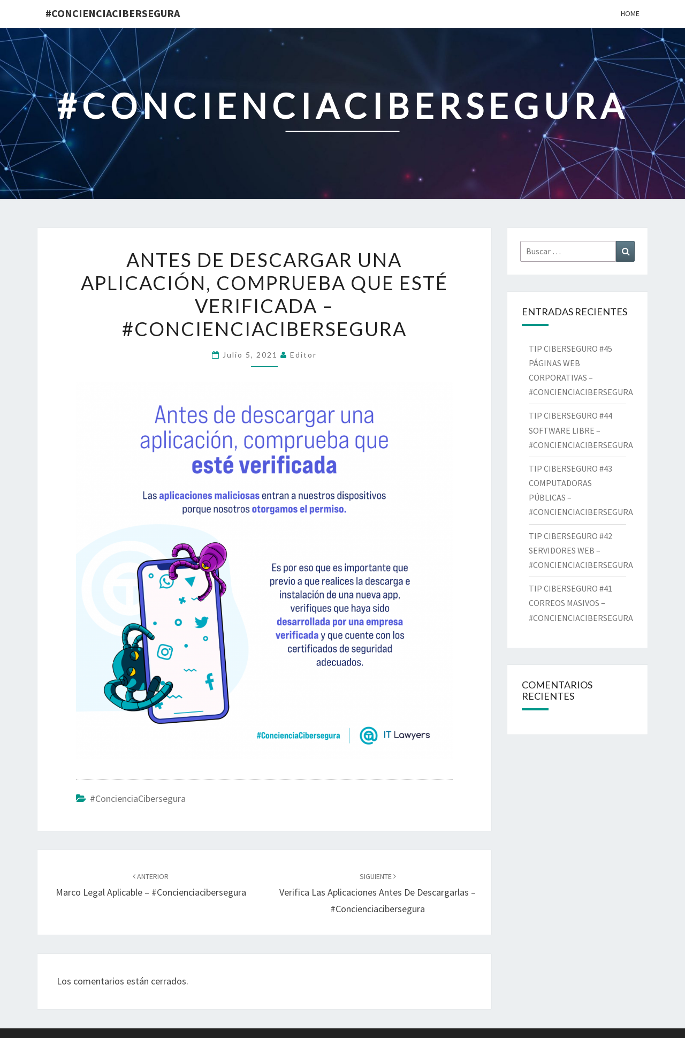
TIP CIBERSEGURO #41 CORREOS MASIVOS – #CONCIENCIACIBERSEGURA (582, 603)
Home (630, 13)
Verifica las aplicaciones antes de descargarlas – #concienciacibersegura (377, 893)
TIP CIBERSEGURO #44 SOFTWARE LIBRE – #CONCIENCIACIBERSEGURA (582, 430)
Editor (303, 354)
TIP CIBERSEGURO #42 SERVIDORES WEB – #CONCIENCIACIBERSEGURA (583, 550)
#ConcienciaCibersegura (112, 13)
